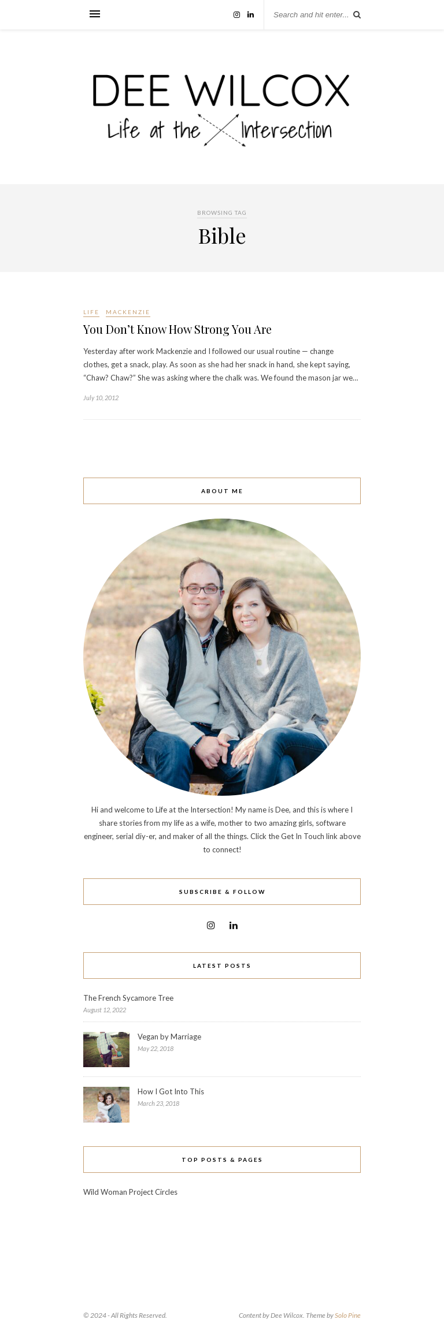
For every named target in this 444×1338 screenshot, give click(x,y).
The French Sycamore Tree (128, 997)
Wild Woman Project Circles (130, 1192)
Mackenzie (128, 311)
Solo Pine (348, 1315)
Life (91, 311)
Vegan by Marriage (169, 1036)
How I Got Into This (171, 1091)
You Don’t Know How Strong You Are (177, 329)
